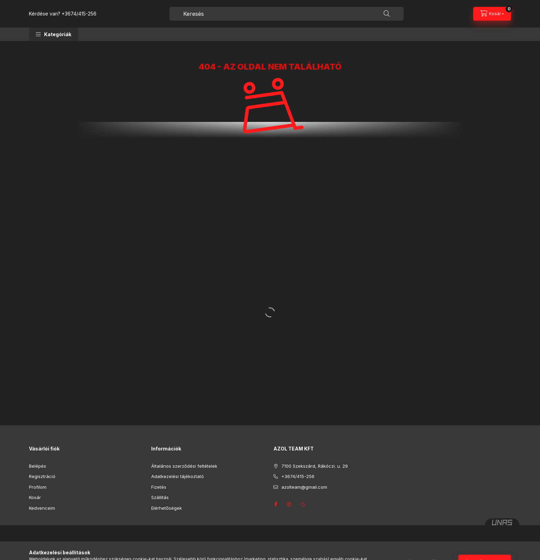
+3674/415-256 (79, 14)
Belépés (37, 466)
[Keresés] (387, 13)
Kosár (35, 497)
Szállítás (160, 497)
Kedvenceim (42, 508)
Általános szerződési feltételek (184, 466)
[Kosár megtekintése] (492, 14)
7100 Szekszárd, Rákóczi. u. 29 (314, 466)
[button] (53, 34)
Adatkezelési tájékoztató (177, 476)
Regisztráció (42, 476)
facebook (275, 504)
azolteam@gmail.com (304, 487)
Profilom (37, 487)
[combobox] (286, 14)
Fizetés (158, 487)
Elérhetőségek (166, 508)
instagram (289, 504)
